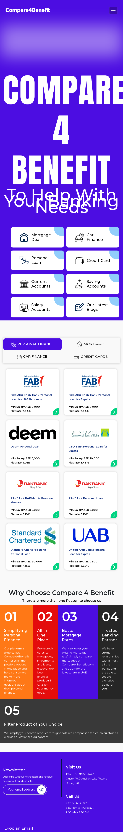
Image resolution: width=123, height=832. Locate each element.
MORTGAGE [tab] (91, 343)
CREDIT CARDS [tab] (91, 356)
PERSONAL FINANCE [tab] (32, 344)
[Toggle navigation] (113, 10)
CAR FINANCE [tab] (32, 356)
